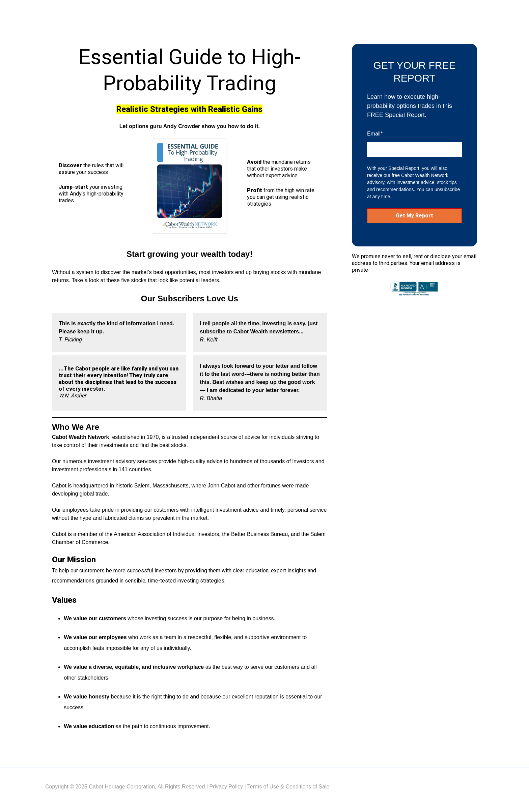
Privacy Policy (226, 786)
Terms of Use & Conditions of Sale (288, 786)
